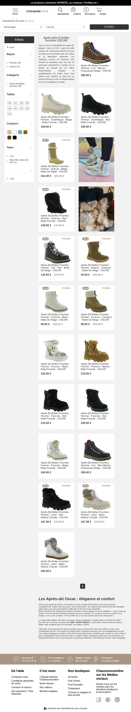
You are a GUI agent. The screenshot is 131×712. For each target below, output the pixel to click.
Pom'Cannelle (75, 684)
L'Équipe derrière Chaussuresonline (49, 678)
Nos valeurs (46, 687)
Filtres (109, 27)
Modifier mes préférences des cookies (65, 708)
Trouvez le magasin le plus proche (79, 693)
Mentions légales (48, 691)
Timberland (74, 688)
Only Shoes (74, 681)
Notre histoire (47, 683)
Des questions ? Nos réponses (22, 692)
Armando (73, 677)
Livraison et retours (21, 687)
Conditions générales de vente (22, 682)
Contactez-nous (19, 677)
